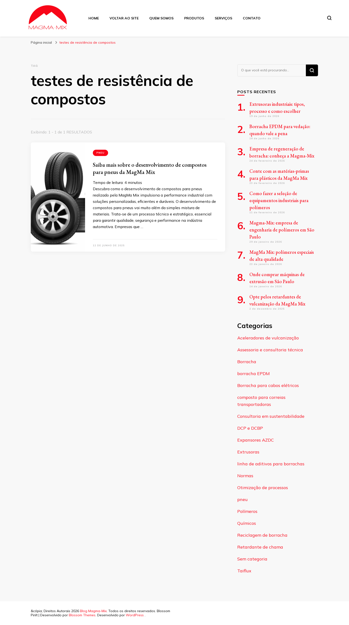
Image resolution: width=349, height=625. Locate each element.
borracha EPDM (253, 373)
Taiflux (244, 571)
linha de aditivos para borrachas (270, 464)
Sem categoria (252, 559)
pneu (100, 152)
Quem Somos (161, 18)
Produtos (194, 18)
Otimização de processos (262, 487)
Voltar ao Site (124, 18)
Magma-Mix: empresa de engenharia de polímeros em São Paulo (281, 230)
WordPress (135, 615)
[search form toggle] (329, 18)
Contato (252, 18)
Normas (245, 475)
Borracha (246, 361)
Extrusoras (248, 452)
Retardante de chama (260, 547)
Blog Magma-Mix (93, 611)
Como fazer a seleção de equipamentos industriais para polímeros (279, 200)
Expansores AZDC (255, 440)
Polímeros (247, 511)
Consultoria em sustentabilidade (270, 416)
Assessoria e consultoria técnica (270, 350)
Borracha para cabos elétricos (268, 385)
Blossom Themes (82, 615)
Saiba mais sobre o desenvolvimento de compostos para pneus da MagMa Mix (149, 168)
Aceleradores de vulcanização (268, 338)
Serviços (223, 18)
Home (93, 18)
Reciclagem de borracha (262, 535)
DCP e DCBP (250, 428)
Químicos (246, 523)
